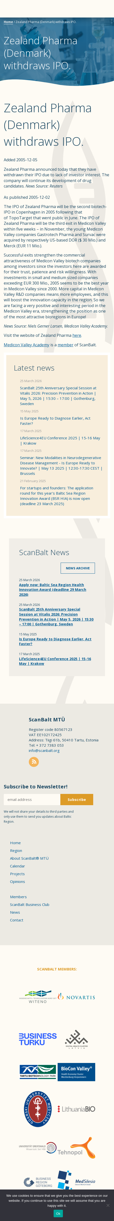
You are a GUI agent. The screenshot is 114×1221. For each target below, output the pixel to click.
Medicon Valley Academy (26, 345)
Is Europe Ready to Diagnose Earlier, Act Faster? (55, 421)
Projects (17, 873)
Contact (16, 919)
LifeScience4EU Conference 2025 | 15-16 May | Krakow (60, 440)
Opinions (17, 881)
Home (8, 22)
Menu (13, 9)
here (76, 335)
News (15, 912)
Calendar (17, 865)
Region (16, 850)
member (65, 345)
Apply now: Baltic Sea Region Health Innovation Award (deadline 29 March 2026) (52, 589)
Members (18, 896)
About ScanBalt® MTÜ (29, 858)
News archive (78, 568)
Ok (58, 1213)
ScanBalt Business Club (29, 904)
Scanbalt (97, 24)
